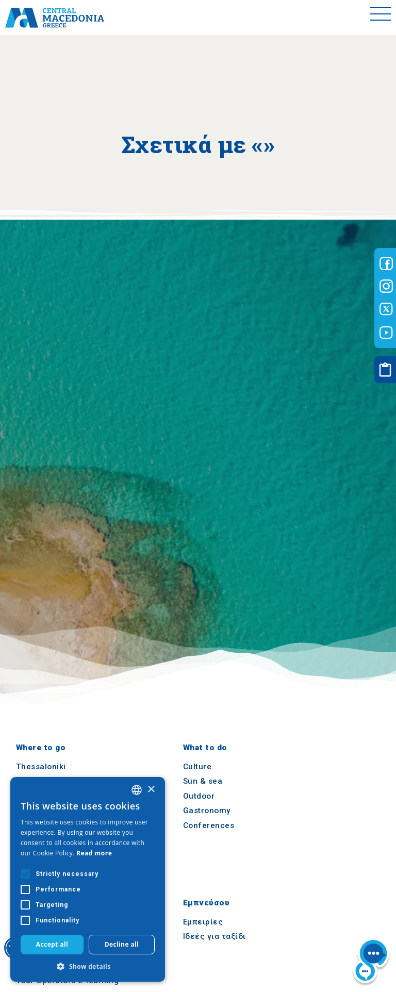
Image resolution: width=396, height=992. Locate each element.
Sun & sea (203, 781)
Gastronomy (206, 811)
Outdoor (199, 796)
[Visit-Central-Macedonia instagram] (386, 286)
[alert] (87, 879)
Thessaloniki (41, 766)
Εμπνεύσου (206, 902)
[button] (88, 966)
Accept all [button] (52, 944)
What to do (205, 747)
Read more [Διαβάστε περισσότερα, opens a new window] (94, 853)
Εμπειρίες (203, 922)
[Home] (54, 17)
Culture (197, 766)
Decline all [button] (122, 944)
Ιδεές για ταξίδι (214, 936)
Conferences (209, 825)
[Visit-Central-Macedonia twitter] (386, 309)
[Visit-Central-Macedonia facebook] (386, 263)
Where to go (41, 747)
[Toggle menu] (380, 17)
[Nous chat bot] (371, 962)
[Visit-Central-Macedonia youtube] (386, 332)
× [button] (151, 789)
